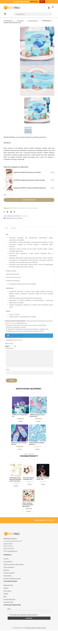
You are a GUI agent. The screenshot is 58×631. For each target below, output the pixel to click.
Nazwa (8, 369)
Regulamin (6, 570)
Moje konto (49, 7)
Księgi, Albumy (7, 591)
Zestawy (6, 594)
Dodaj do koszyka (29, 200)
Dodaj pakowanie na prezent (14, 218)
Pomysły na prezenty (9, 573)
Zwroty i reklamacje (9, 568)
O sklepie (6, 559)
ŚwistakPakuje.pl (8, 20)
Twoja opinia (9, 348)
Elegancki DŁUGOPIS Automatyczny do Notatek (27, 172)
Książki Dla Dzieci (8, 586)
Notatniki (6, 588)
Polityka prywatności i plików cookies (13, 565)
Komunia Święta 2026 (9, 600)
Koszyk (51, 6)
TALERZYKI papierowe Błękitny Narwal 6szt (37, 443)
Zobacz (42, 1)
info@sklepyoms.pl (12, 552)
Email (9, 609)
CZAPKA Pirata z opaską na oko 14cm (43, 479)
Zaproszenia (20, 20)
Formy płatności (8, 562)
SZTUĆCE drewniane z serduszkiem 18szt (29, 479)
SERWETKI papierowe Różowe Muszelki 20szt (37, 415)
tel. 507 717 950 (8, 544)
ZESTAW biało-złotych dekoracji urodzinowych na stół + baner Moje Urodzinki (16, 480)
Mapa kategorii (8, 576)
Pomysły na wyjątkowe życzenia (12, 579)
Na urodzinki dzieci (33, 20)
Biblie (5, 597)
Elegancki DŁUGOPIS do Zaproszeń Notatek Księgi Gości (30, 188)
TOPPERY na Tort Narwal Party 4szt (20, 415)
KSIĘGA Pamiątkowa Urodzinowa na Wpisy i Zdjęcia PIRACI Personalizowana (28, 505)
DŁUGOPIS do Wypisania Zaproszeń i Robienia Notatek (29, 180)
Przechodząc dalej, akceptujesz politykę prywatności (23, 615)
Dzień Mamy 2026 (8, 603)
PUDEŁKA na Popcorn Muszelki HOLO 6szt (19, 443)
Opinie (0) (13, 228)
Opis (6, 228)
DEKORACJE (14, 208)
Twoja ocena (9, 343)
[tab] (6, 228)
